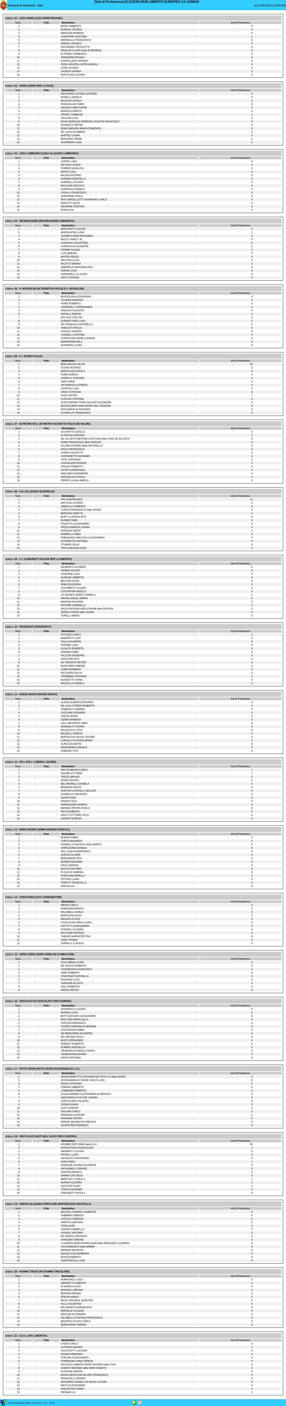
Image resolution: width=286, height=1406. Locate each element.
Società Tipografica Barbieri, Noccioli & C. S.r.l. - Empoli (31, 1403)
